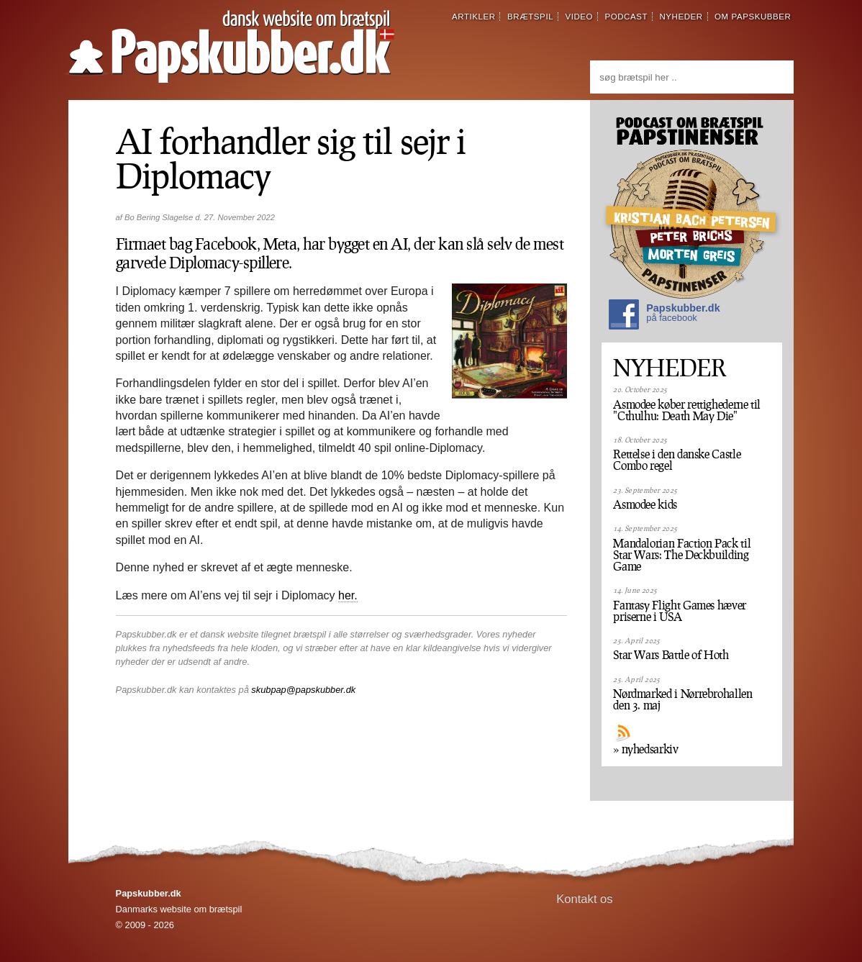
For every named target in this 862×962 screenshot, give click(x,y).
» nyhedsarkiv (645, 749)
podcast (626, 16)
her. (348, 595)
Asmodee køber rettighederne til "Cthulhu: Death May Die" (687, 410)
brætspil (530, 16)
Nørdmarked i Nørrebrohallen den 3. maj (682, 699)
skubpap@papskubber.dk (303, 689)
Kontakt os (584, 899)
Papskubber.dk (664, 316)
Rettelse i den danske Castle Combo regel (676, 459)
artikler (474, 16)
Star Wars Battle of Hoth (670, 655)
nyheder (680, 16)
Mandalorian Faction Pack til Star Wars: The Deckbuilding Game (681, 554)
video (579, 16)
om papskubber (752, 16)
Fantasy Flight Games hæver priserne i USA (679, 610)
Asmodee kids (645, 504)
